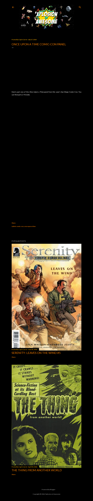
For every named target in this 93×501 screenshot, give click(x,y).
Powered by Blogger (46, 489)
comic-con (20, 226)
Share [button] (14, 223)
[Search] (79, 6)
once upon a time (30, 226)
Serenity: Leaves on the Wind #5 (36, 352)
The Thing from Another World (37, 470)
